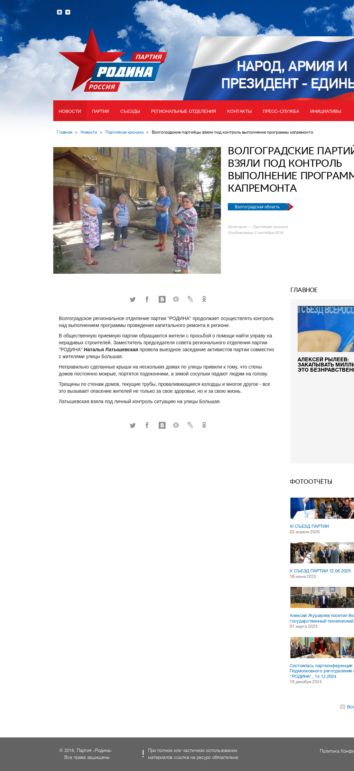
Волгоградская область (258, 207)
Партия (101, 111)
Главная (64, 132)
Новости (70, 111)
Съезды (130, 111)
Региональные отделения (183, 111)
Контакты (239, 111)
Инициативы (325, 111)
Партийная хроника (124, 132)
